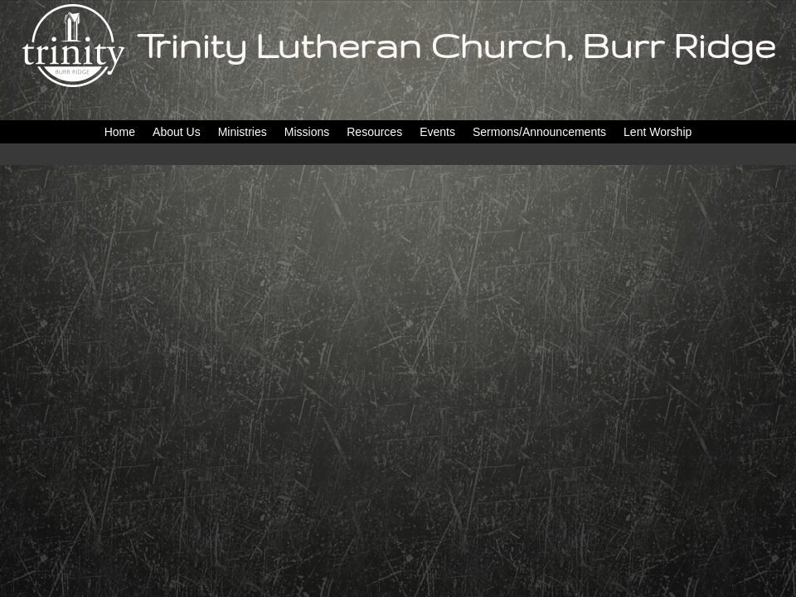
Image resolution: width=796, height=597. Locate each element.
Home (119, 131)
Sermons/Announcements (539, 131)
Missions (306, 131)
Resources (374, 131)
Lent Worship (658, 131)
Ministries (242, 131)
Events (437, 131)
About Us (177, 131)
